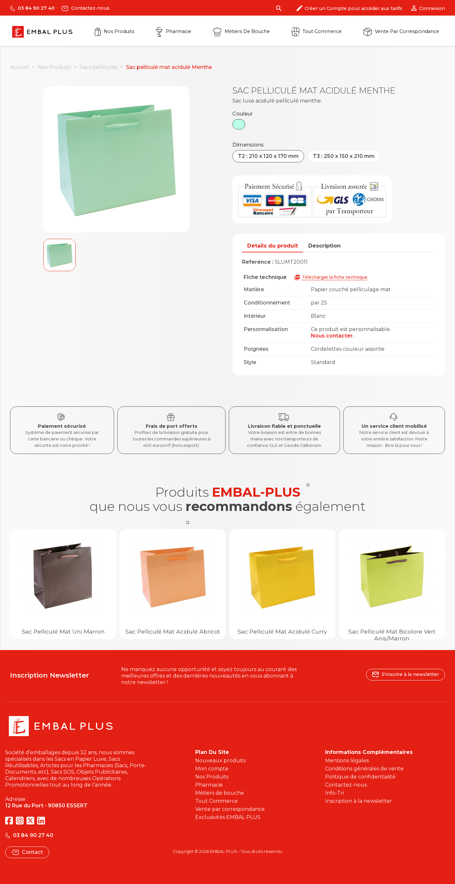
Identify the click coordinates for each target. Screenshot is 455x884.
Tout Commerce (216, 801)
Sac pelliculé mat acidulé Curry (282, 631)
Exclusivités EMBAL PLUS (227, 817)
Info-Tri (334, 793)
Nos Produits (114, 31)
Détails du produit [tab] (272, 246)
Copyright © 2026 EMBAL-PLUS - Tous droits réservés (227, 851)
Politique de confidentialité (360, 777)
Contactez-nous (85, 8)
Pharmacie (173, 31)
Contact (27, 852)
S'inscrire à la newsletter (405, 674)
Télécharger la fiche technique (330, 277)
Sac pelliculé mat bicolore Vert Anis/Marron (392, 635)
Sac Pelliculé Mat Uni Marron (63, 631)
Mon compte (211, 769)
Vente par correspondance (401, 31)
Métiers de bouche (219, 793)
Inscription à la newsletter (358, 801)
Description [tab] (324, 246)
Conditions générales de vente (364, 769)
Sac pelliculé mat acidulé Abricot (172, 631)
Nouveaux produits (220, 760)
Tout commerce (316, 31)
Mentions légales (347, 760)
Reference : (257, 262)
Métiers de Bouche (241, 31)
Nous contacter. (332, 336)
